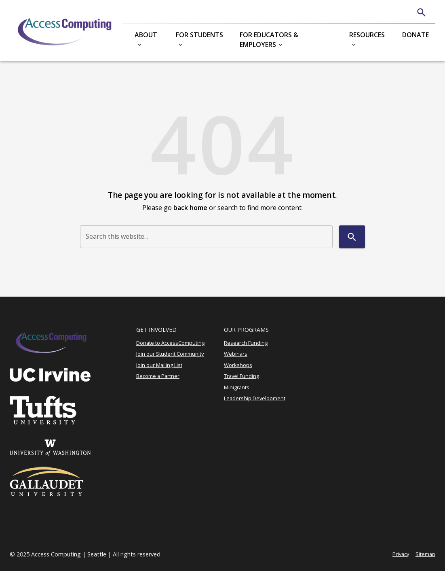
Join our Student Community (170, 353)
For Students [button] (199, 34)
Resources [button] (367, 34)
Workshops (238, 365)
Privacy (400, 554)
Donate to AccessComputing (170, 342)
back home (190, 207)
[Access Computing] (66, 30)
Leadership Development (254, 398)
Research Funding (246, 342)
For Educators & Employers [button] (269, 39)
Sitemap (425, 554)
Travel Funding (241, 376)
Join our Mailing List (159, 365)
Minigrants (236, 387)
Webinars (235, 353)
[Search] (421, 12)
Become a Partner (157, 376)
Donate (415, 34)
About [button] (146, 34)
